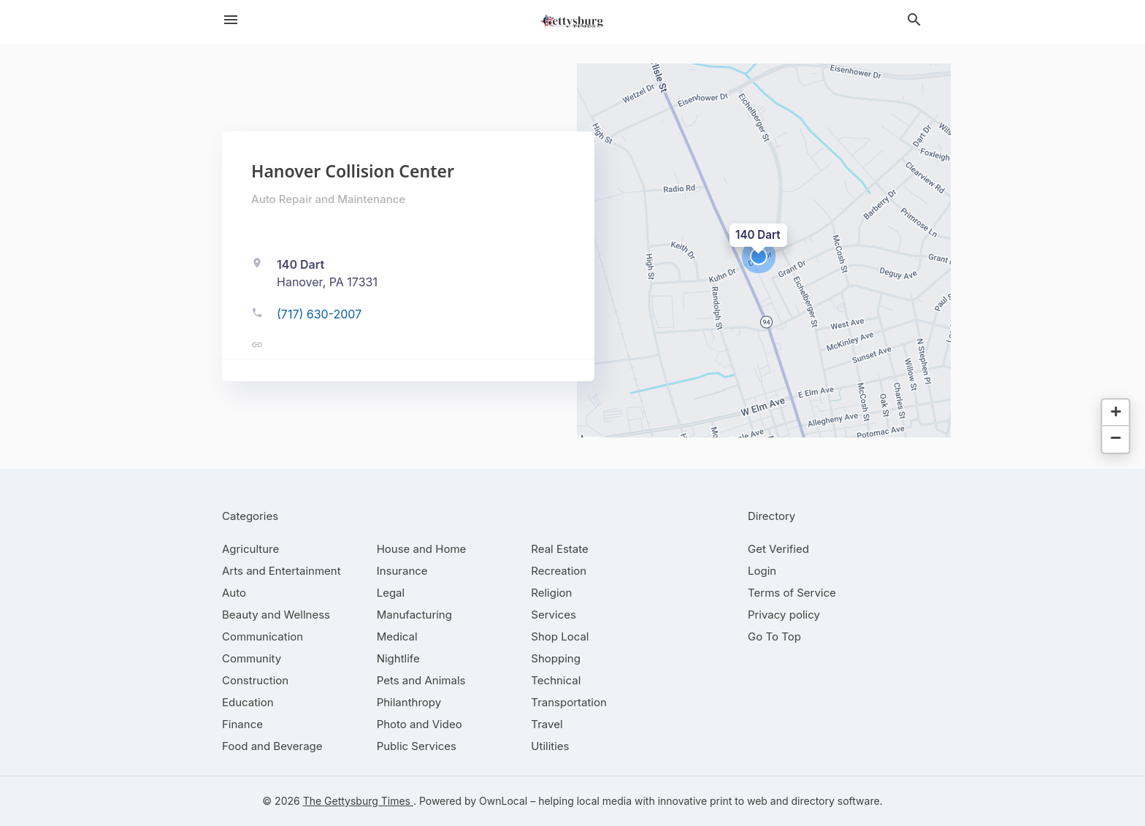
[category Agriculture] (250, 549)
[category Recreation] (558, 571)
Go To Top (774, 636)
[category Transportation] (569, 702)
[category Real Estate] (559, 549)
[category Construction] (255, 680)
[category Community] (251, 658)
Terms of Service (792, 593)
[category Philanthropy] (409, 702)
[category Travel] (546, 724)
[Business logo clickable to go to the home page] (572, 21)
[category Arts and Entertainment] (281, 571)
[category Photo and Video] (419, 724)
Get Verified (778, 549)
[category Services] (553, 615)
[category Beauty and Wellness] (276, 615)
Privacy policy (784, 615)
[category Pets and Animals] (421, 680)
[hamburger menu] (231, 19)
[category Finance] (242, 724)
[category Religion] (551, 593)
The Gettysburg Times (358, 801)
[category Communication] (262, 636)
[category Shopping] (556, 658)
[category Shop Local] (560, 636)
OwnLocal (503, 801)
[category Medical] (397, 636)
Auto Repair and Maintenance (328, 199)
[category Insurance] (402, 571)
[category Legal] (391, 593)
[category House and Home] (422, 549)
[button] (758, 256)
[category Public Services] (416, 746)
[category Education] (248, 702)
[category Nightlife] (398, 658)
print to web (738, 801)
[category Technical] (556, 680)
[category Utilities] (550, 746)
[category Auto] (234, 593)
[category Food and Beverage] (272, 746)
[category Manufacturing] (414, 615)
